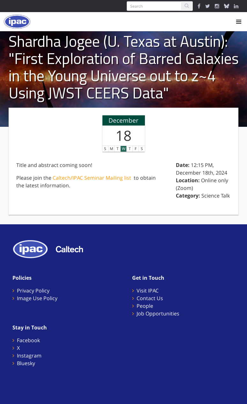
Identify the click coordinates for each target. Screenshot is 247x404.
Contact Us (150, 298)
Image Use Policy (37, 298)
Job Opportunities (158, 313)
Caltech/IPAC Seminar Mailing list (92, 177)
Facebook (28, 340)
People (145, 305)
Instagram (29, 355)
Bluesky (26, 363)
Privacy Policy (33, 290)
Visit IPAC (148, 290)
